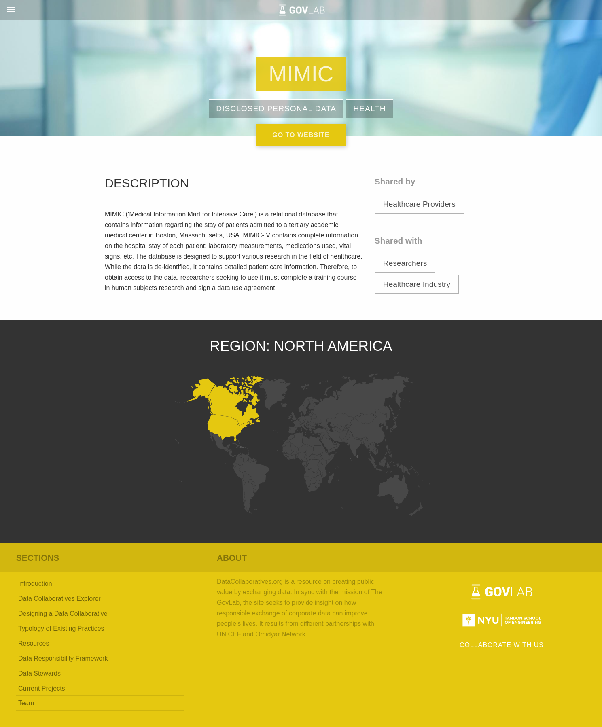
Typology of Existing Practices (61, 628)
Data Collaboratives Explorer (59, 598)
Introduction (35, 583)
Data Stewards (39, 673)
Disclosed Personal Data (276, 108)
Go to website (301, 134)
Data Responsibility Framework (63, 658)
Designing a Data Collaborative (63, 613)
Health (369, 108)
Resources (33, 643)
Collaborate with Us (502, 645)
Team (26, 702)
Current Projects (41, 688)
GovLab (228, 602)
